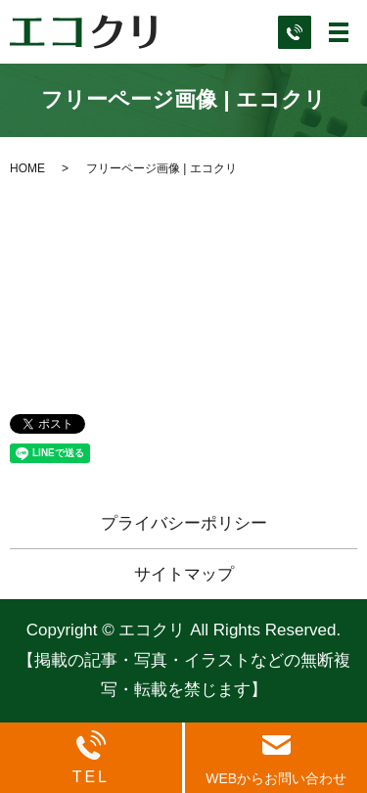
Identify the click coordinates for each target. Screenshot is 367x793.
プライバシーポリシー (184, 523)
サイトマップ (184, 574)
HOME (27, 168)
